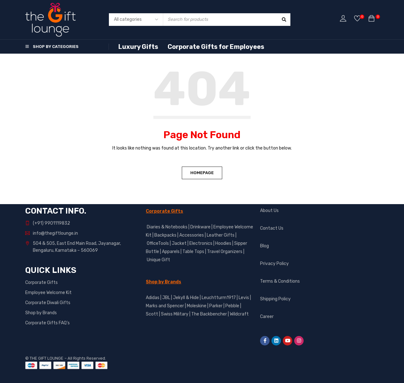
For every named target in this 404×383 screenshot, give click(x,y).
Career (267, 316)
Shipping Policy (275, 299)
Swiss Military (174, 314)
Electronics (200, 243)
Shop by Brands (41, 312)
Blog (264, 246)
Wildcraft (239, 314)
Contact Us (271, 228)
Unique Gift (158, 259)
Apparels (171, 251)
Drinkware (200, 227)
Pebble (232, 306)
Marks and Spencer (165, 306)
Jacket (179, 243)
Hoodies (223, 243)
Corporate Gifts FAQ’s (47, 323)
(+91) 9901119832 (51, 223)
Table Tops (193, 251)
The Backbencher (209, 314)
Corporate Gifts (41, 282)
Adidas (152, 297)
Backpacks (165, 235)
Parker (216, 306)
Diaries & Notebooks (167, 227)
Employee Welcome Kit (48, 292)
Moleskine (196, 306)
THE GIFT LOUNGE (46, 358)
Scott (152, 314)
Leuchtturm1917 (219, 297)
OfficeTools (158, 243)
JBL (166, 297)
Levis (244, 297)
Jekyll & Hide (186, 297)
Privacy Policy (274, 263)
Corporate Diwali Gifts (47, 302)
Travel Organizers (224, 251)
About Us (269, 210)
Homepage (202, 172)
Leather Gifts (221, 235)
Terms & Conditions (280, 281)
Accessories (191, 235)
